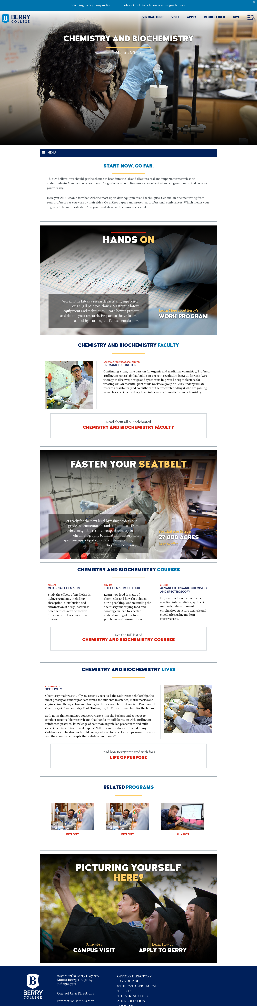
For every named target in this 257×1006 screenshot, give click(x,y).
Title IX (124, 991)
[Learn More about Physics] (182, 820)
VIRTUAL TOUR (153, 17)
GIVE (236, 17)
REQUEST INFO (214, 17)
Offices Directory (134, 976)
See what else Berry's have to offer (179, 538)
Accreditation (131, 1001)
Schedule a (94, 949)
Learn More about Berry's (183, 314)
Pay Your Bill (129, 981)
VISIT (175, 17)
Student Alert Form (136, 986)
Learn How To (163, 949)
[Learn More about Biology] (72, 820)
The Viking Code (132, 996)
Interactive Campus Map (75, 1001)
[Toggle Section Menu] (128, 153)
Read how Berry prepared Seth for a (128, 755)
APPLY (191, 17)
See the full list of (128, 639)
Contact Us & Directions (75, 993)
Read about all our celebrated (128, 425)
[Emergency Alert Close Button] (255, 2)
